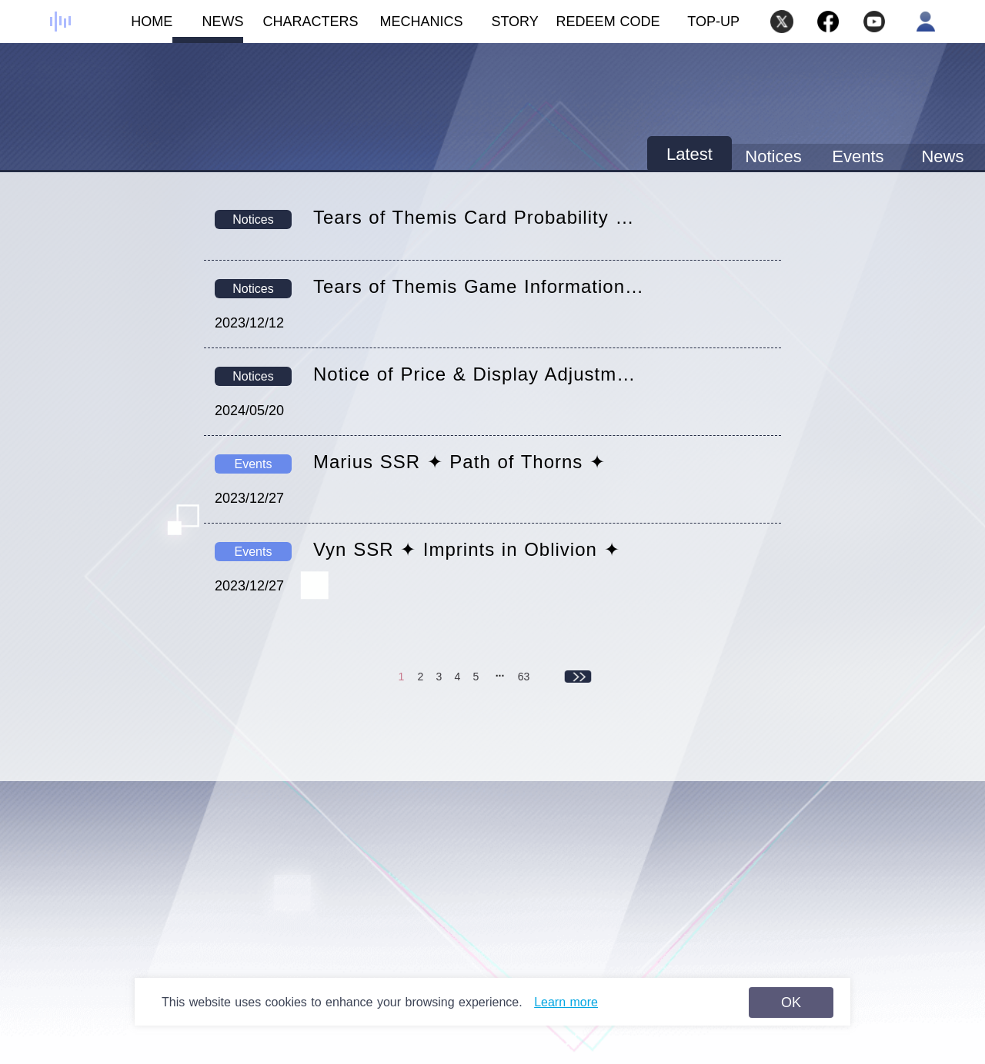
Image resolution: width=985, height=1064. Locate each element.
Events (857, 156)
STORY (501, 28)
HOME (137, 28)
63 (524, 676)
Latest (689, 154)
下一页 (578, 676)
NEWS (207, 28)
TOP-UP (713, 21)
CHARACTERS (301, 28)
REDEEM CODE (608, 21)
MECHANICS (411, 28)
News (942, 156)
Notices (773, 156)
